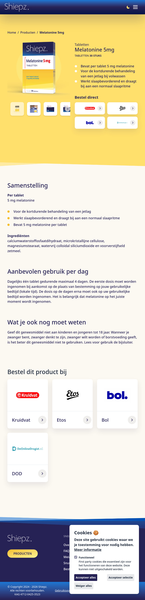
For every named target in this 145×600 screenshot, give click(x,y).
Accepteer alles (86, 577)
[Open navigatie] (135, 7)
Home (12, 32)
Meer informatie (87, 549)
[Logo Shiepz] (16, 7)
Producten (28, 32)
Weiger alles (84, 586)
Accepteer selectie (121, 577)
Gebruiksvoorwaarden (69, 590)
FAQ (66, 551)
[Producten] (22, 553)
